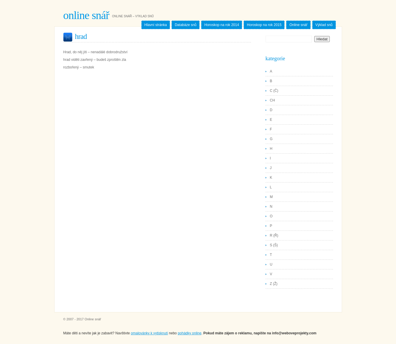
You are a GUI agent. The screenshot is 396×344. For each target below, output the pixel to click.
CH (272, 100)
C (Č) (274, 91)
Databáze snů (185, 25)
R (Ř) (274, 235)
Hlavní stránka (156, 25)
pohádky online (189, 333)
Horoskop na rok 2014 (221, 25)
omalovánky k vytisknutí (149, 333)
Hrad (81, 36)
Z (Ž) (274, 284)
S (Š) (274, 245)
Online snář (86, 15)
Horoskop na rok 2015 (264, 25)
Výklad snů (324, 25)
